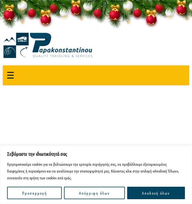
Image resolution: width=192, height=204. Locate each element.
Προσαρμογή (34, 193)
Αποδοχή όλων (156, 193)
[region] (96, 174)
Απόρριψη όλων (94, 193)
